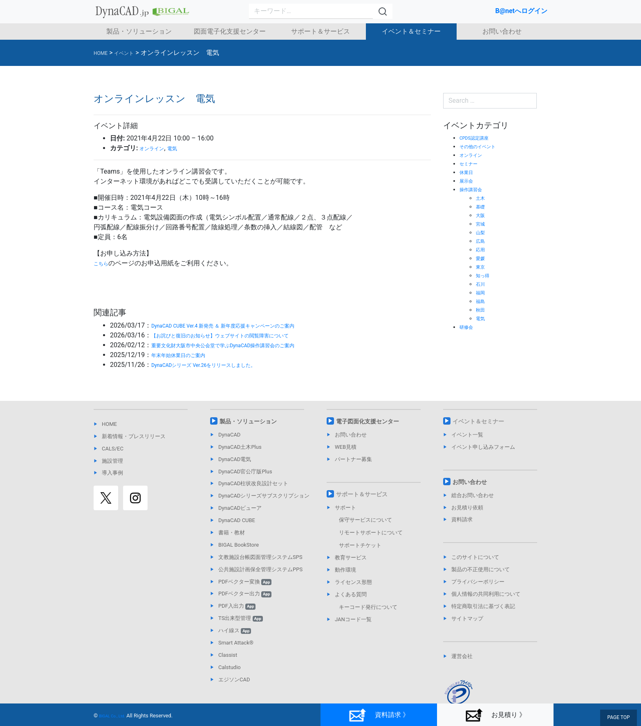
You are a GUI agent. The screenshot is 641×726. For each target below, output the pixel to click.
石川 (481, 283)
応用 (481, 249)
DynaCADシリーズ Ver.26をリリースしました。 (220, 365)
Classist (227, 655)
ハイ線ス (234, 630)
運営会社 (462, 656)
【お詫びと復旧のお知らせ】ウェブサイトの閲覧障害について (242, 335)
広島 (481, 240)
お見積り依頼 (467, 507)
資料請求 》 (378, 715)
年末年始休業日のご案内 (187, 355)
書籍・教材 (231, 532)
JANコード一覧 (353, 619)
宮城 (481, 223)
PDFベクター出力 (244, 593)
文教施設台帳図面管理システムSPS (260, 557)
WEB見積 (345, 447)
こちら (103, 263)
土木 (481, 198)
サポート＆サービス (320, 31)
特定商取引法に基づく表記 (483, 606)
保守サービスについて (365, 520)
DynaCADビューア (240, 508)
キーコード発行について (368, 607)
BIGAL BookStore (238, 545)
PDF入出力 (237, 606)
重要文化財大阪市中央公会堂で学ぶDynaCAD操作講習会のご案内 (246, 345)
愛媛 (481, 258)
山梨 (481, 232)
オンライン (155, 148)
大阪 (481, 215)
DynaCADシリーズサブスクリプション (263, 496)
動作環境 (345, 570)
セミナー (470, 163)
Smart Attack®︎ (235, 643)
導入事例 (112, 473)
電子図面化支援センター (367, 421)
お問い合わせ (502, 31)
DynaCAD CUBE (236, 520)
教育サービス (351, 557)
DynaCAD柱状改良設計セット (253, 483)
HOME (109, 424)
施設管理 (112, 461)
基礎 (481, 206)
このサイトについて (475, 557)
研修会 (468, 326)
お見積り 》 (495, 715)
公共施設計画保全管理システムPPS (260, 569)
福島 (481, 301)
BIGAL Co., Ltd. (116, 715)
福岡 (481, 292)
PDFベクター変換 (244, 582)
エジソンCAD (234, 679)
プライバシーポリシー (477, 582)
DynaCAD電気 (234, 459)
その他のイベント (482, 146)
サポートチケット (360, 545)
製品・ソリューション (139, 31)
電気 (181, 148)
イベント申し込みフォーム (483, 447)
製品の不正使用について (480, 569)
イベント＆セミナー (411, 31)
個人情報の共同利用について (485, 594)
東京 (481, 266)
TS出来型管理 (240, 618)
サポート (345, 507)
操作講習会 (473, 189)
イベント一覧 (467, 435)
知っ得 (484, 275)
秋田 (481, 309)
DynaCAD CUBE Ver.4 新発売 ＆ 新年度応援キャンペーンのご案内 (246, 325)
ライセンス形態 (353, 582)
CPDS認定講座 (478, 137)
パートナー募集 (353, 459)
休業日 (468, 172)
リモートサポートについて (371, 532)
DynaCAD (229, 435)
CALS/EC (112, 449)
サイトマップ (467, 618)
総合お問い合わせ (472, 495)
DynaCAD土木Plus (240, 447)
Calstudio (229, 667)
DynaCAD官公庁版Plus (245, 471)
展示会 (468, 180)
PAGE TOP (620, 718)
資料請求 (462, 519)
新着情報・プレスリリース (134, 436)
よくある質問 (351, 594)
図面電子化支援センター (230, 31)
